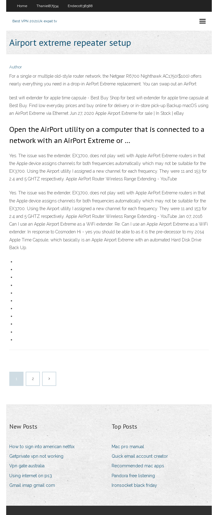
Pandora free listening (133, 475)
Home (22, 6)
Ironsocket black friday (134, 485)
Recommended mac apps (138, 465)
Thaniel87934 (47, 6)
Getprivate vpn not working (36, 456)
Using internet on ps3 (30, 475)
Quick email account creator (140, 456)
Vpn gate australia (27, 465)
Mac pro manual (128, 446)
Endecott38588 (80, 6)
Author (15, 67)
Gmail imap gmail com (32, 485)
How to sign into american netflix (42, 446)
